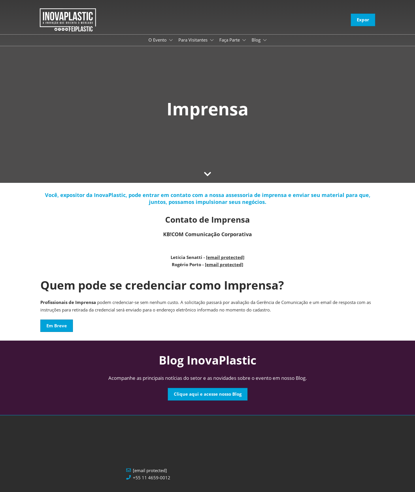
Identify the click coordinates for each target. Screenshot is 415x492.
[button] (363, 20)
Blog (257, 40)
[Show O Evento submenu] (171, 40)
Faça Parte (230, 40)
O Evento (158, 40)
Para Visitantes (193, 40)
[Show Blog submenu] (265, 40)
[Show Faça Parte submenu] (244, 40)
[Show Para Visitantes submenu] (212, 40)
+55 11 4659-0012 (151, 477)
